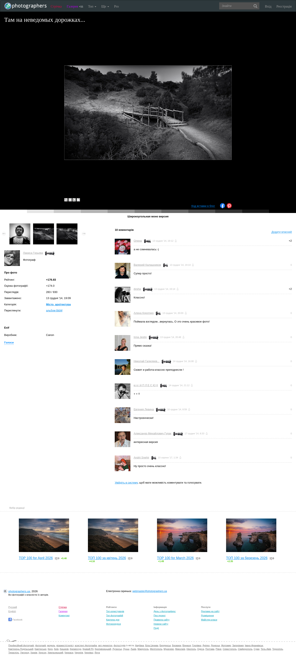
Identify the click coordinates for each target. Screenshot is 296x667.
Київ (56, 649)
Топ (92, 6)
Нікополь (191, 649)
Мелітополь (156, 649)
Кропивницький (103, 649)
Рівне (218, 649)
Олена (138, 240)
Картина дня (112, 619)
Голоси (9, 342)
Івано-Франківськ (254, 645)
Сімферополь (245, 649)
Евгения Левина (144, 409)
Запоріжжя (238, 645)
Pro (116, 6)
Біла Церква (151, 645)
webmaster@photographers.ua (149, 591)
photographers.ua (19, 591)
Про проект (160, 615)
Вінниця (187, 645)
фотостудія (120, 645)
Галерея (75, 6)
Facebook (15, 619)
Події (156, 628)
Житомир (226, 645)
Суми (256, 649)
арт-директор (105, 645)
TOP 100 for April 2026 (36, 558)
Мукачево (169, 649)
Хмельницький (55, 652)
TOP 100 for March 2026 (175, 558)
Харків (33, 652)
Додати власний (282, 232)
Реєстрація (284, 6)
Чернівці (88, 652)
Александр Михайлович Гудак (152, 433)
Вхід (268, 6)
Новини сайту (161, 624)
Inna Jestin (140, 337)
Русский (12, 607)
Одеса (200, 649)
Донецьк (215, 645)
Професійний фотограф (21, 645)
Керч (50, 649)
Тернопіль (277, 649)
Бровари (176, 645)
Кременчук (75, 649)
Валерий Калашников (147, 264)
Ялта (97, 652)
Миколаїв (180, 649)
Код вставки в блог (203, 206)
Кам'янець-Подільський (20, 649)
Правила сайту (162, 619)
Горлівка (196, 645)
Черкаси (68, 652)
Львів (133, 649)
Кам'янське (40, 649)
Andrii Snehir (141, 457)
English (12, 611)
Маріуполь (143, 649)
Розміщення (207, 615)
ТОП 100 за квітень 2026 (107, 558)
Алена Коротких (144, 313)
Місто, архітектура (58, 304)
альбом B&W (54, 310)
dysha (137, 288)
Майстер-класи (209, 619)
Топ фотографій (114, 615)
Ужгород (24, 652)
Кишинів (64, 649)
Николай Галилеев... (146, 361)
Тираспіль (13, 652)
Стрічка (56, 6)
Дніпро (206, 645)
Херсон (42, 652)
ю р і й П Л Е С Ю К (146, 385)
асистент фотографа (86, 645)
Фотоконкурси (113, 624)
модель (51, 645)
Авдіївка (139, 645)
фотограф (40, 645)
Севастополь (230, 649)
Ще (105, 6)
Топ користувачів (115, 611)
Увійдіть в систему (126, 482)
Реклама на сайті (210, 611)
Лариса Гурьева (33, 252)
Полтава (209, 649)
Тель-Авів (266, 649)
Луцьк (126, 649)
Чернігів (79, 652)
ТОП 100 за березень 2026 (247, 558)
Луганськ (117, 649)
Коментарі (64, 615)
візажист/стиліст (64, 645)
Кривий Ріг (87, 649)
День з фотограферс (165, 611)
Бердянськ (165, 645)
